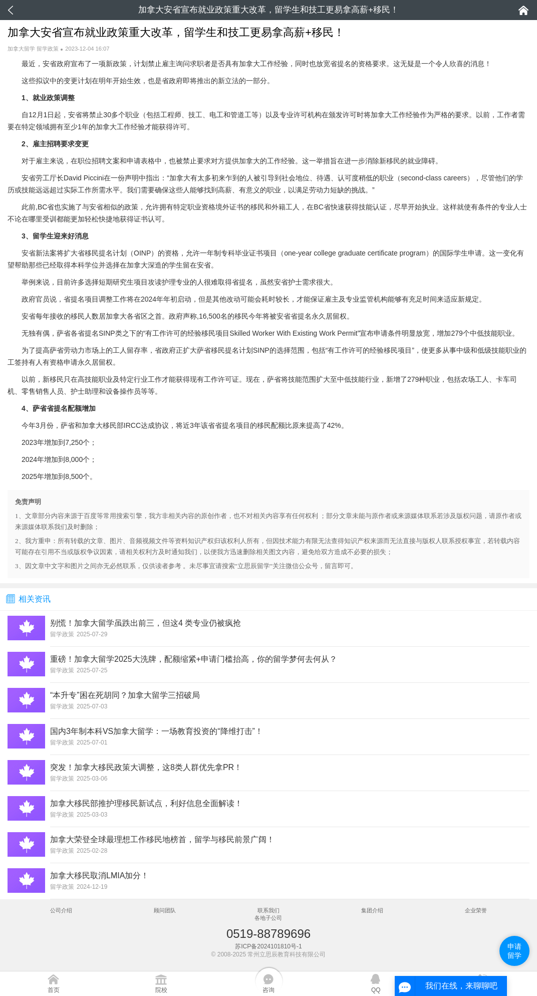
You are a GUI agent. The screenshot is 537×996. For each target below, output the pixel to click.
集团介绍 (372, 910)
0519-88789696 (268, 933)
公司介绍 (61, 910)
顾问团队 (165, 910)
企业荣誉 (476, 910)
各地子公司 (268, 918)
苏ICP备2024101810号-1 (268, 946)
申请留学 (514, 950)
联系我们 (268, 910)
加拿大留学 (21, 49)
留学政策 (48, 49)
